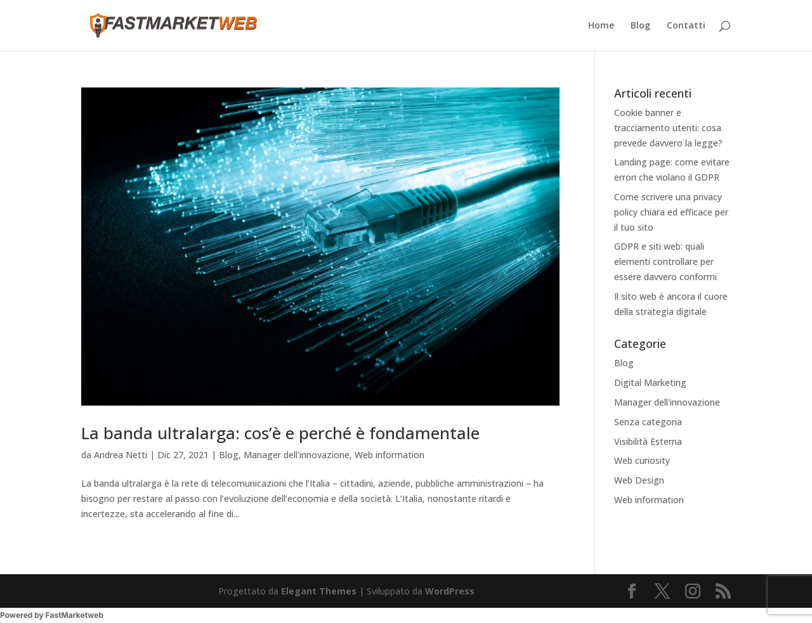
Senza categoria (648, 422)
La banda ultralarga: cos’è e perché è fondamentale (280, 432)
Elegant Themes (319, 591)
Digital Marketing (650, 382)
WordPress (450, 591)
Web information (389, 455)
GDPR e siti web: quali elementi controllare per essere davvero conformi (665, 261)
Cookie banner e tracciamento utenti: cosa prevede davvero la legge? (668, 127)
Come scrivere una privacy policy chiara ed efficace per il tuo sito (671, 212)
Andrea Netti (120, 455)
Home (601, 26)
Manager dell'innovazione (297, 455)
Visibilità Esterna (648, 441)
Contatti (686, 26)
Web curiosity (642, 460)
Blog (640, 26)
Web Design (639, 480)
